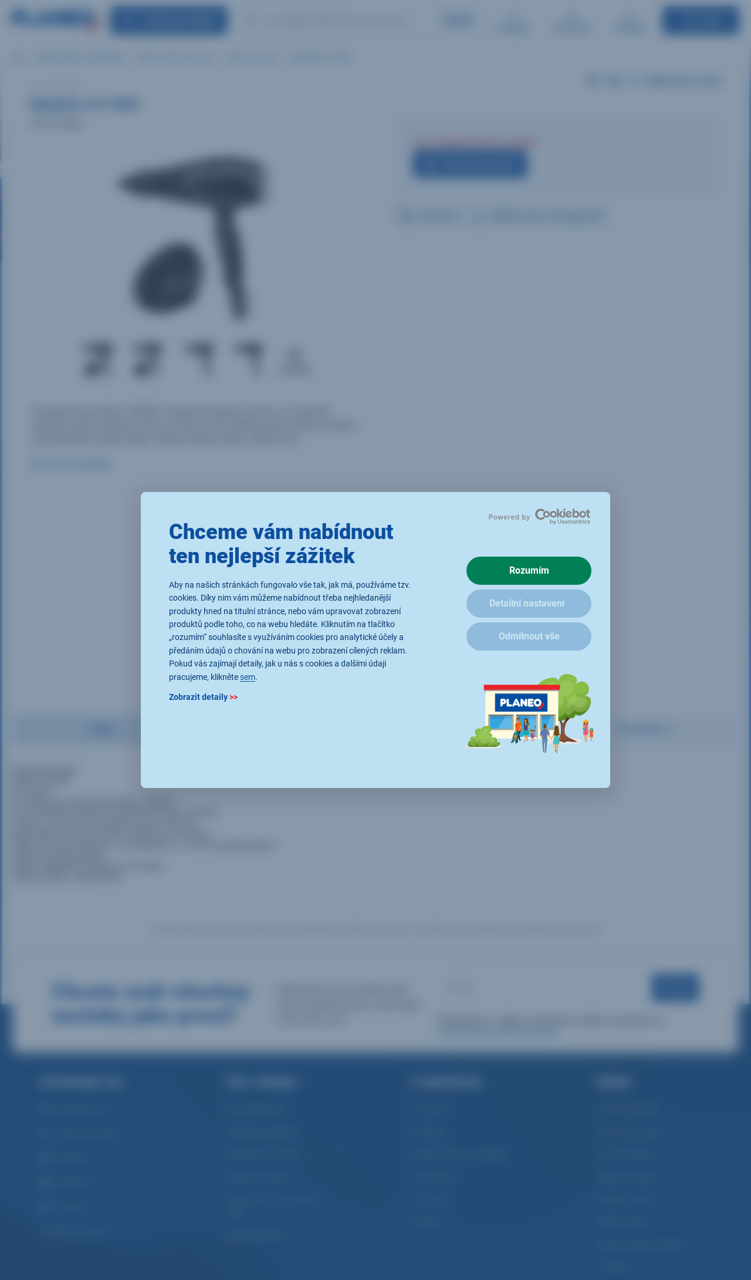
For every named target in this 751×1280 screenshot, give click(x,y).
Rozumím (529, 570)
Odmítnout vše (529, 636)
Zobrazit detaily (203, 697)
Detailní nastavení (526, 603)
